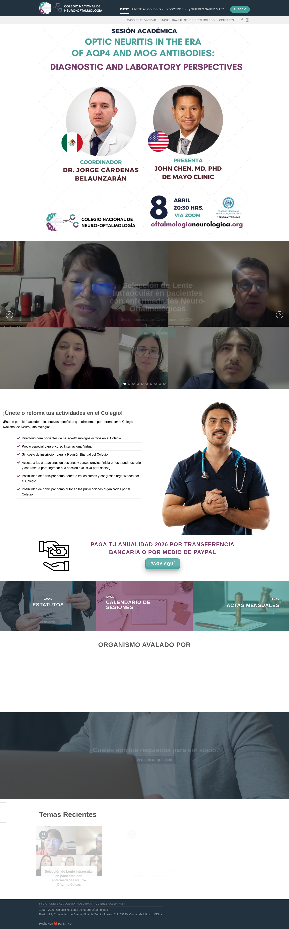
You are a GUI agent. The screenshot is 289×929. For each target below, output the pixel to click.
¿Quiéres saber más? (206, 9)
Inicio (124, 9)
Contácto (226, 20)
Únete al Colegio (148, 9)
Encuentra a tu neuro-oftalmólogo (188, 20)
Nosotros (176, 9)
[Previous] (9, 314)
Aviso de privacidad (141, 20)
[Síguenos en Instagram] (247, 20)
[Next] (279, 314)
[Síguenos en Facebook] (242, 20)
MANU (67, 923)
